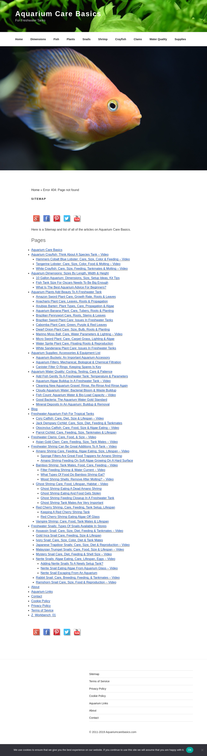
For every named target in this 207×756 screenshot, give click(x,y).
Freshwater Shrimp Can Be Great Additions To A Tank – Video (74, 446)
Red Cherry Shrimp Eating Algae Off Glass (70, 516)
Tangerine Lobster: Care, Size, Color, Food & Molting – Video (78, 264)
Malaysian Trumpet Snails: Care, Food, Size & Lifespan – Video (80, 549)
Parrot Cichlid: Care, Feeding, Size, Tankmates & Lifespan (76, 432)
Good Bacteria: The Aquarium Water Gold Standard (71, 399)
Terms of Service (99, 681)
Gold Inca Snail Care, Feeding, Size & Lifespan (68, 535)
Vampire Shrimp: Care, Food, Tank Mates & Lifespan (72, 521)
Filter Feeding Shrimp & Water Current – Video (73, 470)
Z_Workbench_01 (43, 615)
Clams (138, 39)
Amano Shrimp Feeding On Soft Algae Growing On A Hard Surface (87, 460)
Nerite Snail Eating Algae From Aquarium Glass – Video (79, 568)
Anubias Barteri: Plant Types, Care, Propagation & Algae (75, 306)
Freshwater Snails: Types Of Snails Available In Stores (68, 526)
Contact (36, 596)
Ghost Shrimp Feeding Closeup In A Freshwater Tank (77, 498)
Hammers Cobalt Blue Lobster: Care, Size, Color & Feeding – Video (83, 259)
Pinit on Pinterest (57, 218)
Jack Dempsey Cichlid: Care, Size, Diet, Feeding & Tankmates (79, 423)
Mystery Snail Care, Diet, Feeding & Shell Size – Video (74, 554)
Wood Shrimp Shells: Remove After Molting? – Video (77, 479)
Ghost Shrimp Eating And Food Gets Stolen (71, 493)
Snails (86, 39)
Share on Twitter (67, 218)
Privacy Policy (41, 605)
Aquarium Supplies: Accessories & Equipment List (65, 352)
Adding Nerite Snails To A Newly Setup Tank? (72, 563)
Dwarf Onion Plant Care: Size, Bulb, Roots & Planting (73, 329)
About (35, 587)
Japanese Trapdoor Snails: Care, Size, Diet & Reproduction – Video (83, 544)
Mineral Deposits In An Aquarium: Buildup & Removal (73, 404)
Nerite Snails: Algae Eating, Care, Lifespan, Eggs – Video (75, 559)
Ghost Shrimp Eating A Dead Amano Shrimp (71, 488)
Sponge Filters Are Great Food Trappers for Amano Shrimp (81, 456)
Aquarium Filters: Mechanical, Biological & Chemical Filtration (78, 362)
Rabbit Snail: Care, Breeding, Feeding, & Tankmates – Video (78, 577)
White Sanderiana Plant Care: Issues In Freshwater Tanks (76, 348)
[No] (202, 750)
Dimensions (38, 39)
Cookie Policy (40, 601)
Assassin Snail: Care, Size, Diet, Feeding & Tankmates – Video (79, 530)
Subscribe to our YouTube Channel (77, 218)
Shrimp (103, 39)
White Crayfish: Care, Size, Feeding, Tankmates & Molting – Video (82, 268)
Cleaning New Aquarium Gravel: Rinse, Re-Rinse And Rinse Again (82, 385)
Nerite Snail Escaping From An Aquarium (69, 573)
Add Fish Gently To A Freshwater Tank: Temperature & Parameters (82, 376)
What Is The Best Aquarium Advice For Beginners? (71, 287)
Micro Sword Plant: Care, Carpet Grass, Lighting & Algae (75, 338)
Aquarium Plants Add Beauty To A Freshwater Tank (66, 292)
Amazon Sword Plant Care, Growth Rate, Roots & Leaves (76, 296)
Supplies (180, 39)
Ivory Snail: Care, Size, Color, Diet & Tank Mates (69, 540)
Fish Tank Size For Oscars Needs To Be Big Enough (72, 282)
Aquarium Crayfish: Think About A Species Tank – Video (70, 254)
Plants (71, 39)
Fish (56, 39)
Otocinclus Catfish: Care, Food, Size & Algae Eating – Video (77, 427)
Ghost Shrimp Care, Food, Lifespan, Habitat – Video (72, 484)
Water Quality (158, 39)
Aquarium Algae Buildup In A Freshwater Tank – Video (73, 381)
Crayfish (120, 39)
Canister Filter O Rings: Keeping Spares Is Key (68, 367)
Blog (34, 409)
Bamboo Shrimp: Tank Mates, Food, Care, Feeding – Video (77, 465)
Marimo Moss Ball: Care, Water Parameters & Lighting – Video (79, 334)
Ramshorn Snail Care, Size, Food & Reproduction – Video (76, 582)
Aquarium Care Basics (58, 14)
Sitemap (94, 674)
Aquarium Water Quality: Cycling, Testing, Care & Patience (71, 371)
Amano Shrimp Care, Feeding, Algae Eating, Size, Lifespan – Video (82, 451)
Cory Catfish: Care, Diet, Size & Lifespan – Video (70, 418)
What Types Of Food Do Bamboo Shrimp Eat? (73, 474)
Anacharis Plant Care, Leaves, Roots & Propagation (72, 301)
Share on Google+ (36, 218)
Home (19, 39)
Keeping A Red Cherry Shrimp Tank (65, 512)
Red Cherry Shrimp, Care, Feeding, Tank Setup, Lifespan (75, 507)
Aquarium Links (42, 591)
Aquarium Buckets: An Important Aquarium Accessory (73, 357)
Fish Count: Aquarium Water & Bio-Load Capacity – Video (76, 395)
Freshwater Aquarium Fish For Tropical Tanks (62, 413)
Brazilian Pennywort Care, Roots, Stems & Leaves (71, 315)
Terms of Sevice (42, 610)
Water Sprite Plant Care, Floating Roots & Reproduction (74, 343)
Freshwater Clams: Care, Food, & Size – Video (63, 437)
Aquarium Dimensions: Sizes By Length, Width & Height (70, 273)
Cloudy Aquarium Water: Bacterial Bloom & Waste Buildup (76, 390)
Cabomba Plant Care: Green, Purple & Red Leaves (71, 324)
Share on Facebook (46, 218)
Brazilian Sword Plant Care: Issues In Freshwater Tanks (74, 320)
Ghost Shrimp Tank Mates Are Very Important (72, 502)
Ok (189, 749)
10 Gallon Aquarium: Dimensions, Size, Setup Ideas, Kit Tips (78, 278)
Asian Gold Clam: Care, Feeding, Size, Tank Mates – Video (77, 441)
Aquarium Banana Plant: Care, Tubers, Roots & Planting (75, 310)
